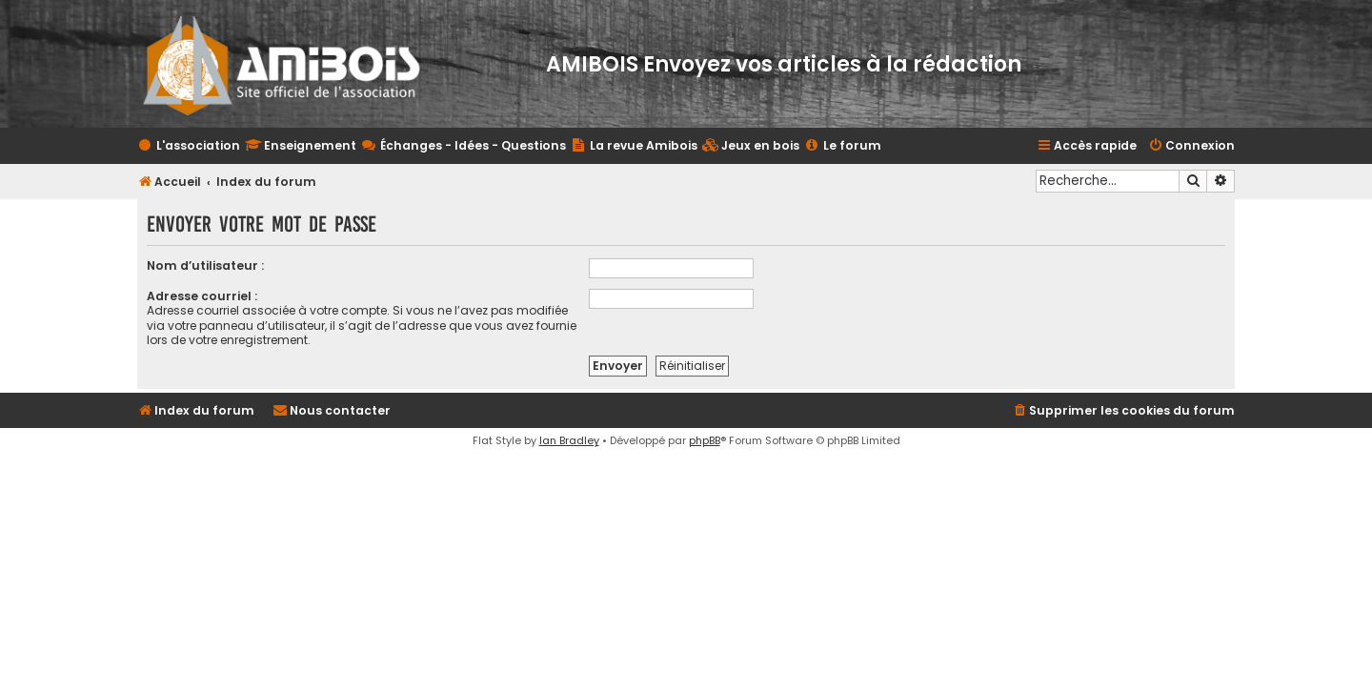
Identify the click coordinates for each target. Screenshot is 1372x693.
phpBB (704, 440)
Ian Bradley (569, 440)
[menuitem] (750, 146)
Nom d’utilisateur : (205, 265)
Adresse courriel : (202, 296)
